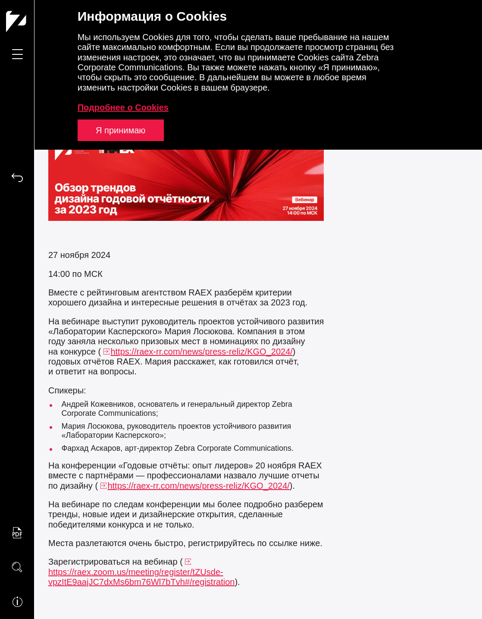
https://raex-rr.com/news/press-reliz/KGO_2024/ (201, 351)
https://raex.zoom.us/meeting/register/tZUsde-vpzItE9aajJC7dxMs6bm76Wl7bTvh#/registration (141, 577)
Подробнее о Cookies (123, 107)
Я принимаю (120, 130)
